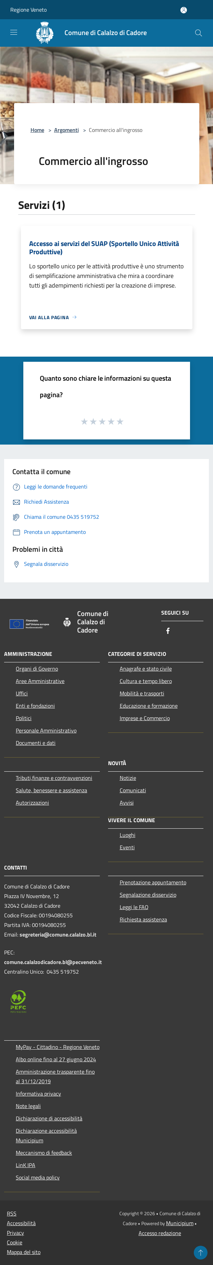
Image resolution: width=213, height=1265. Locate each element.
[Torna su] (201, 1253)
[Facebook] (168, 631)
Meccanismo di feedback (44, 1153)
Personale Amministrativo (46, 730)
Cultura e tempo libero (146, 681)
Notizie (128, 778)
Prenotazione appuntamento (153, 882)
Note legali (28, 1106)
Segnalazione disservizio (148, 895)
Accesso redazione (160, 1233)
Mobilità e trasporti (142, 693)
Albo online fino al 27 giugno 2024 (56, 1059)
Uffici (22, 693)
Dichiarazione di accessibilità (49, 1118)
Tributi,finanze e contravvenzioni (54, 778)
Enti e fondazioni (35, 706)
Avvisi (127, 802)
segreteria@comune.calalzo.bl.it (58, 934)
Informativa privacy (38, 1093)
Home (37, 130)
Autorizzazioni (32, 802)
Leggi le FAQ (134, 907)
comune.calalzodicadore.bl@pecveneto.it (53, 962)
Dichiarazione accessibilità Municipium (46, 1135)
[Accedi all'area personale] (183, 10)
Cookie (14, 1242)
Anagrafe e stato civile (146, 668)
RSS (11, 1213)
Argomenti (66, 130)
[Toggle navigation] (14, 32)
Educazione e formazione (149, 706)
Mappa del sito (23, 1252)
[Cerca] (198, 33)
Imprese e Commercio (145, 718)
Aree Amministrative (40, 681)
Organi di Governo (37, 668)
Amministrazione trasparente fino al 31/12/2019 (55, 1076)
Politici (24, 718)
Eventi (127, 847)
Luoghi (127, 835)
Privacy (15, 1233)
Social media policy (38, 1177)
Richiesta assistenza (143, 919)
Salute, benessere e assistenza (51, 790)
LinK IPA (25, 1165)
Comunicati (133, 790)
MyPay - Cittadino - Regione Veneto (57, 1047)
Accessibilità (21, 1223)
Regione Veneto (28, 9)
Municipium (179, 1223)
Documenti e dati (36, 743)
